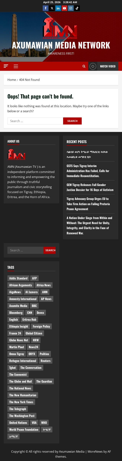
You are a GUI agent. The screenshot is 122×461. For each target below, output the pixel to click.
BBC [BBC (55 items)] (34, 305)
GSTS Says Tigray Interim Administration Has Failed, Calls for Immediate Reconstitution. (88, 171)
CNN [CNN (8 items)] (29, 312)
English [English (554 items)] (13, 319)
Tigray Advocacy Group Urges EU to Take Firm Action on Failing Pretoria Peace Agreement (88, 203)
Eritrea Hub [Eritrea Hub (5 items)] (29, 319)
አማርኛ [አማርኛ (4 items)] (13, 436)
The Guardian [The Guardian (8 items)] (44, 381)
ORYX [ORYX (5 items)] (32, 354)
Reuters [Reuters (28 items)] (46, 360)
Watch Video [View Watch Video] (102, 66)
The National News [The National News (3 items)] (20, 388)
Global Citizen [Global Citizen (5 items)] (34, 333)
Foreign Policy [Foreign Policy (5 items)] (41, 326)
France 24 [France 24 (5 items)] (15, 333)
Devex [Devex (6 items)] (40, 312)
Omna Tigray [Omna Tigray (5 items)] (16, 354)
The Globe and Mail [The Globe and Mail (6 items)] (20, 381)
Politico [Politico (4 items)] (44, 354)
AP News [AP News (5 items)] (46, 299)
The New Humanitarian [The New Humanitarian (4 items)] (22, 395)
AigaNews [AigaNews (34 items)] (15, 292)
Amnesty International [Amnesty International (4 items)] (22, 299)
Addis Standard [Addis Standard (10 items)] (18, 278)
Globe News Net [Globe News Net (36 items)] (18, 340)
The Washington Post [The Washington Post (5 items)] (22, 415)
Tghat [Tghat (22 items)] (12, 367)
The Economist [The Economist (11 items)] (18, 374)
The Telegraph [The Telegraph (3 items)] (17, 409)
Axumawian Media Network (61, 45)
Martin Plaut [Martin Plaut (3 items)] (16, 347)
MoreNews (95, 451)
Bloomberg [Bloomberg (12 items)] (15, 312)
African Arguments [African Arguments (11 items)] (20, 285)
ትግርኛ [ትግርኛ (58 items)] (47, 429)
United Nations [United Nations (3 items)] (18, 422)
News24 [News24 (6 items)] (33, 347)
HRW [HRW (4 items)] (36, 340)
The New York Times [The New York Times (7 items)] (21, 402)
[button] (6, 66)
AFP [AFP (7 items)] (34, 278)
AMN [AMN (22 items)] (45, 292)
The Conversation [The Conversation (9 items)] (30, 367)
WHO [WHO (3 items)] (44, 422)
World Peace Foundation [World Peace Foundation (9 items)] (23, 429)
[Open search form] (84, 66)
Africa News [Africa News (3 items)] (44, 285)
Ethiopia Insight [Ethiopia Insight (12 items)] (18, 326)
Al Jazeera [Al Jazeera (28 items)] (31, 292)
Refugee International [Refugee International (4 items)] (22, 360)
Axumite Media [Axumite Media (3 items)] (18, 305)
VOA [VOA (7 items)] (34, 422)
